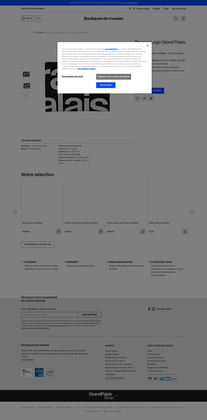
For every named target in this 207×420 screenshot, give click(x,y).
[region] (105, 67)
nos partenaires (111, 49)
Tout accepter (106, 85)
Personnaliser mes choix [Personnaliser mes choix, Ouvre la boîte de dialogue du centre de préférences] (72, 76)
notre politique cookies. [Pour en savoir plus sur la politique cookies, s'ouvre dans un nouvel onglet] (86, 69)
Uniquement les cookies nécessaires (114, 76)
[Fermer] (147, 45)
